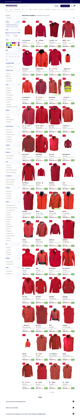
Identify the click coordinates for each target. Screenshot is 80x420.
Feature (8, 187)
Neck (7, 267)
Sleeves (8, 152)
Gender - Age (9, 70)
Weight (8, 258)
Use (7, 161)
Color (7, 39)
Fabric (7, 201)
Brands (7, 110)
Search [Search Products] (56, 5)
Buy (32, 46)
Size (7, 50)
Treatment (8, 175)
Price (7, 29)
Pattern (8, 145)
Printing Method (10, 63)
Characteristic (9, 126)
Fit (6, 244)
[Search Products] (39, 6)
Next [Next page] (52, 392)
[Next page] (74, 18)
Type (7, 84)
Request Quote (8, 1)
